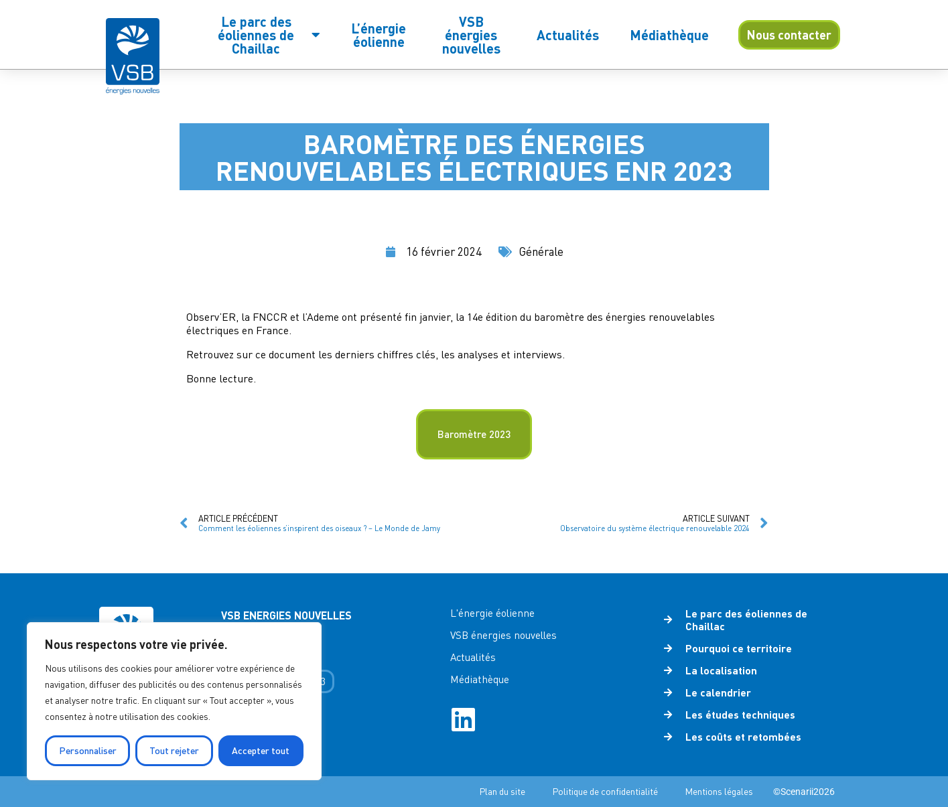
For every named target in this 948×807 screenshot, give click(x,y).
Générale (541, 251)
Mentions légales (719, 791)
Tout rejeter (174, 750)
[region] (174, 701)
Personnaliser (88, 750)
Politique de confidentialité (605, 791)
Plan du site (502, 791)
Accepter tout (260, 750)
